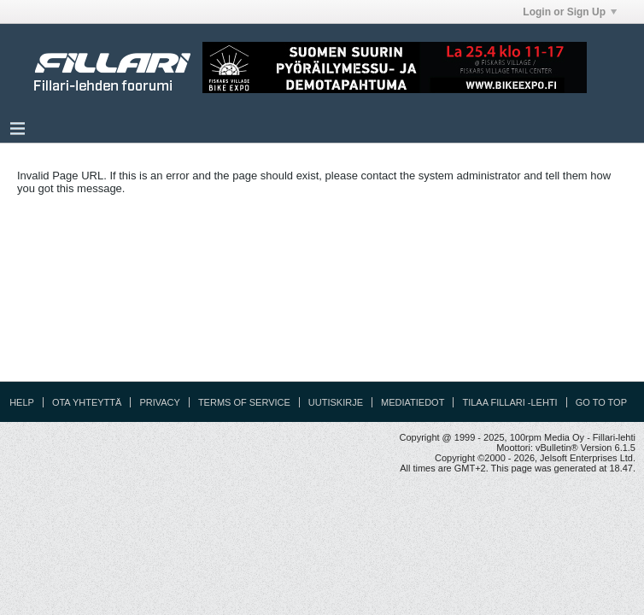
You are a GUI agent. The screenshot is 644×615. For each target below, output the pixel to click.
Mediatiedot (412, 402)
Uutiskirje (335, 402)
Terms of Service (244, 402)
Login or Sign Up (570, 12)
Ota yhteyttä (87, 402)
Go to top (601, 402)
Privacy (159, 402)
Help (21, 402)
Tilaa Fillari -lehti (509, 402)
